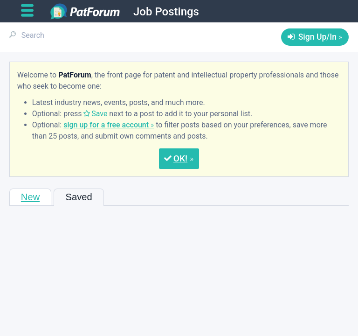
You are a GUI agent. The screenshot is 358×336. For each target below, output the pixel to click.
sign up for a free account (106, 124)
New (30, 197)
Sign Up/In (317, 37)
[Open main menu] (31, 11)
